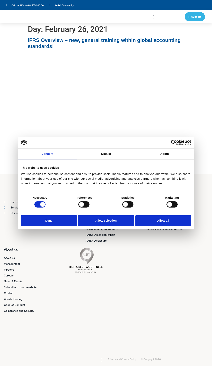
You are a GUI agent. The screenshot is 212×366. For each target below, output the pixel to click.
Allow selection (106, 220)
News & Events (13, 281)
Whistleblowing (13, 299)
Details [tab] (106, 153)
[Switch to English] (180, 5)
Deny (49, 220)
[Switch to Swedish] (187, 5)
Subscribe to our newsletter (21, 287)
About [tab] (164, 153)
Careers (9, 276)
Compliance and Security (19, 311)
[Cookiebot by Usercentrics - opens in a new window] (174, 142)
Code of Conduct (14, 305)
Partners (9, 270)
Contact (8, 293)
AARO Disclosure (96, 241)
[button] (153, 16)
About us (9, 258)
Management (12, 264)
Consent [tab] (47, 153)
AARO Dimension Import (100, 235)
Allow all (163, 220)
